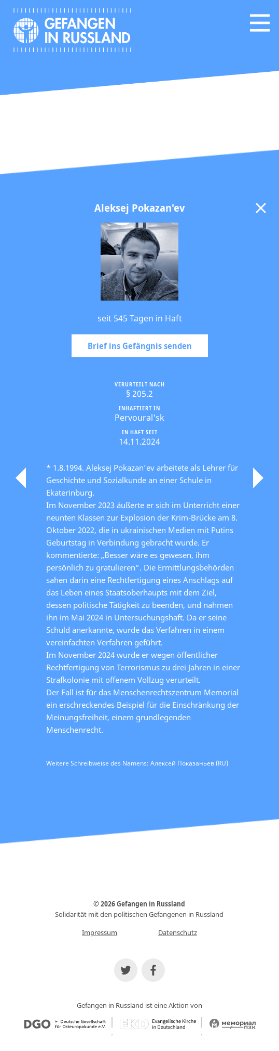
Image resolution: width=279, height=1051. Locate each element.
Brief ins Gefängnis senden (140, 346)
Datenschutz (177, 932)
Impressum (99, 932)
